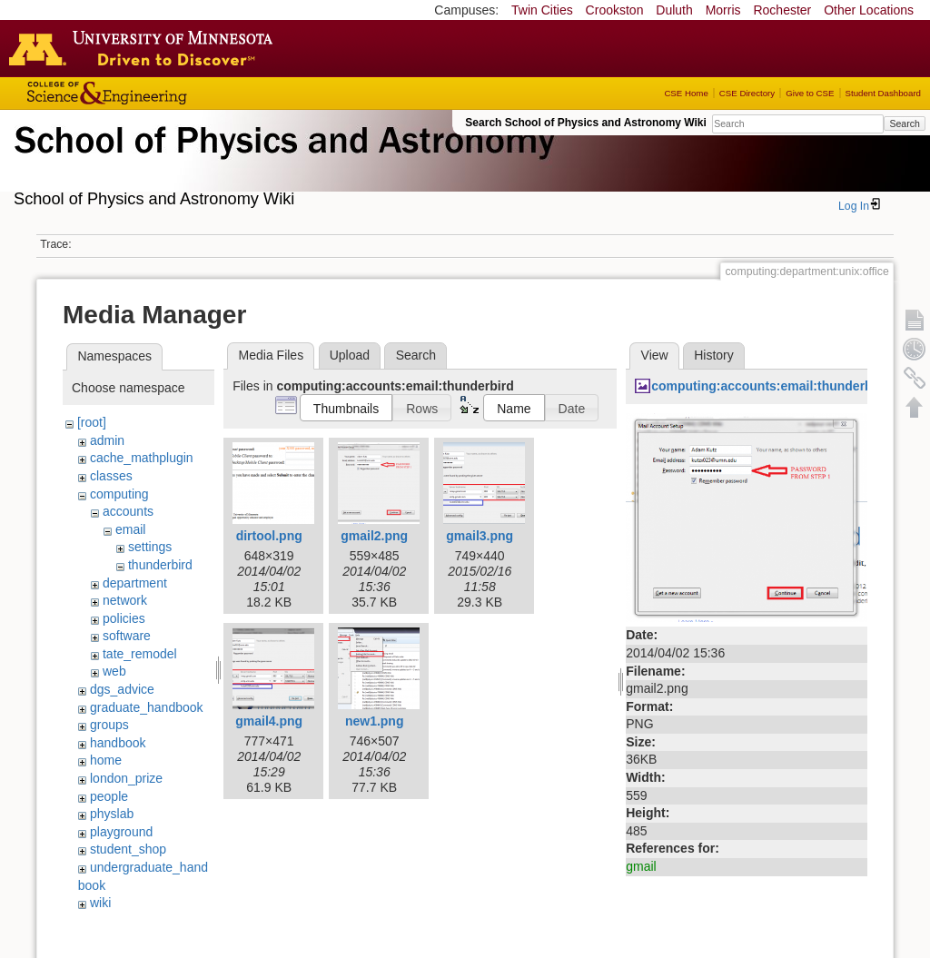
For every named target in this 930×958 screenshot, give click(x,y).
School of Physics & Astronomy (281, 161)
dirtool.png (269, 535)
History (714, 355)
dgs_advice (122, 689)
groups (109, 724)
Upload (350, 355)
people (109, 796)
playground (121, 832)
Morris (723, 10)
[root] (91, 422)
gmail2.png (374, 535)
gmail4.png (268, 721)
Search (904, 123)
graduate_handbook (146, 707)
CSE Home (685, 93)
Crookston (615, 10)
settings (150, 546)
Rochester (782, 10)
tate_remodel (140, 654)
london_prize (126, 778)
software (127, 635)
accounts (128, 511)
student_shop (128, 849)
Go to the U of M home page (145, 48)
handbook (118, 743)
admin (107, 440)
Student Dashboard (883, 93)
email (130, 529)
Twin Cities (542, 10)
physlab (112, 813)
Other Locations (869, 10)
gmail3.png (479, 535)
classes (111, 476)
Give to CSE (810, 93)
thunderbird (160, 565)
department (135, 583)
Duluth (674, 10)
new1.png (374, 721)
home (106, 760)
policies (124, 618)
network (125, 600)
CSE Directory (747, 93)
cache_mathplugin (141, 457)
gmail (641, 866)
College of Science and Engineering (163, 93)
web (114, 671)
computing (119, 494)
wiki (100, 902)
